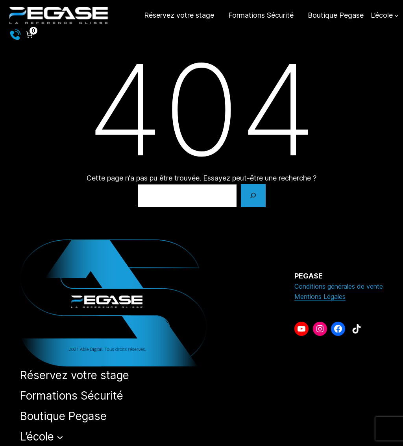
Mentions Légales (320, 296)
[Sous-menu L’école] (385, 15)
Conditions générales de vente (338, 286)
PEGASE (308, 276)
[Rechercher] (253, 196)
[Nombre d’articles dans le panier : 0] (29, 34)
